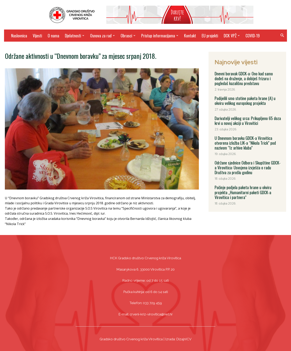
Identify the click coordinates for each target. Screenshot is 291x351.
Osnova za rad (102, 36)
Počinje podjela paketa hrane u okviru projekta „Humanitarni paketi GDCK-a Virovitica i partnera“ (243, 192)
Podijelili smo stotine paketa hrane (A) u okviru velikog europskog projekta (245, 100)
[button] (282, 36)
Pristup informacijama (159, 36)
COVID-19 (253, 36)
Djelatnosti (74, 36)
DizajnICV (184, 339)
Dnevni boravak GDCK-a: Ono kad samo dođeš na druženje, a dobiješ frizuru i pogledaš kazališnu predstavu (244, 78)
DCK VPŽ (232, 36)
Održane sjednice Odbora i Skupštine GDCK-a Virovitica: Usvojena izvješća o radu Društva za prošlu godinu (247, 167)
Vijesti (37, 36)
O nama (53, 36)
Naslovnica (19, 36)
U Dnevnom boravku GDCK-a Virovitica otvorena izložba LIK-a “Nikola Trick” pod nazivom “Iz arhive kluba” (245, 143)
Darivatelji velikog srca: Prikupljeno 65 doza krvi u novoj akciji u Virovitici (247, 120)
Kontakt (190, 36)
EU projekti (210, 36)
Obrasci (128, 36)
